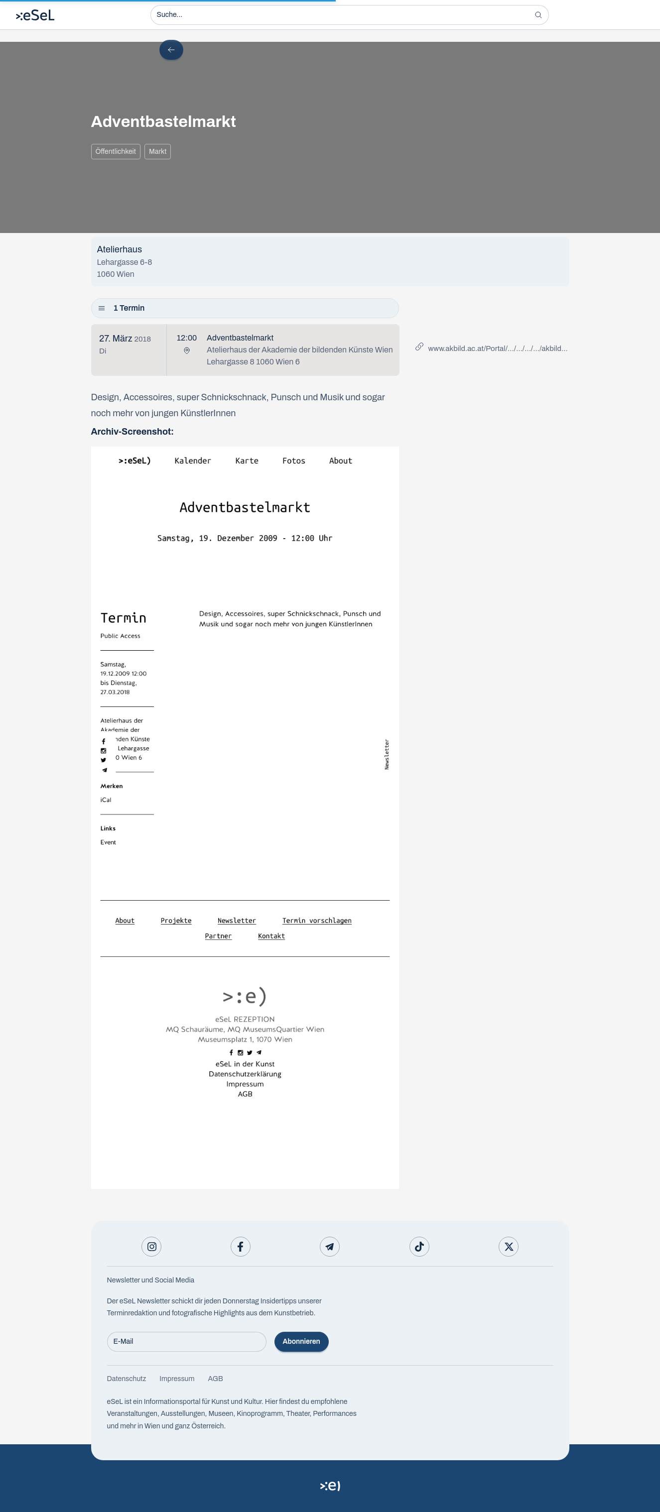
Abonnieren (301, 1341)
